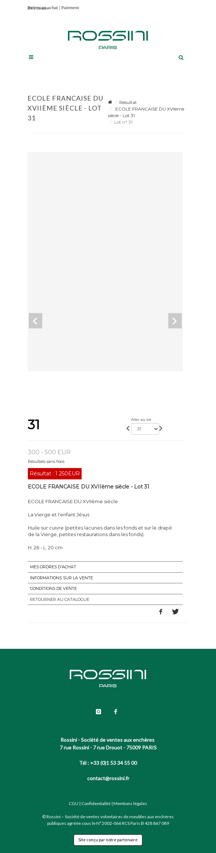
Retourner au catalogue (59, 599)
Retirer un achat (42, 7)
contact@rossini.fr (108, 778)
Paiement (70, 7)
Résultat (128, 102)
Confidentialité (96, 803)
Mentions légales (130, 803)
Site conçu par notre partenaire (108, 839)
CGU (73, 803)
